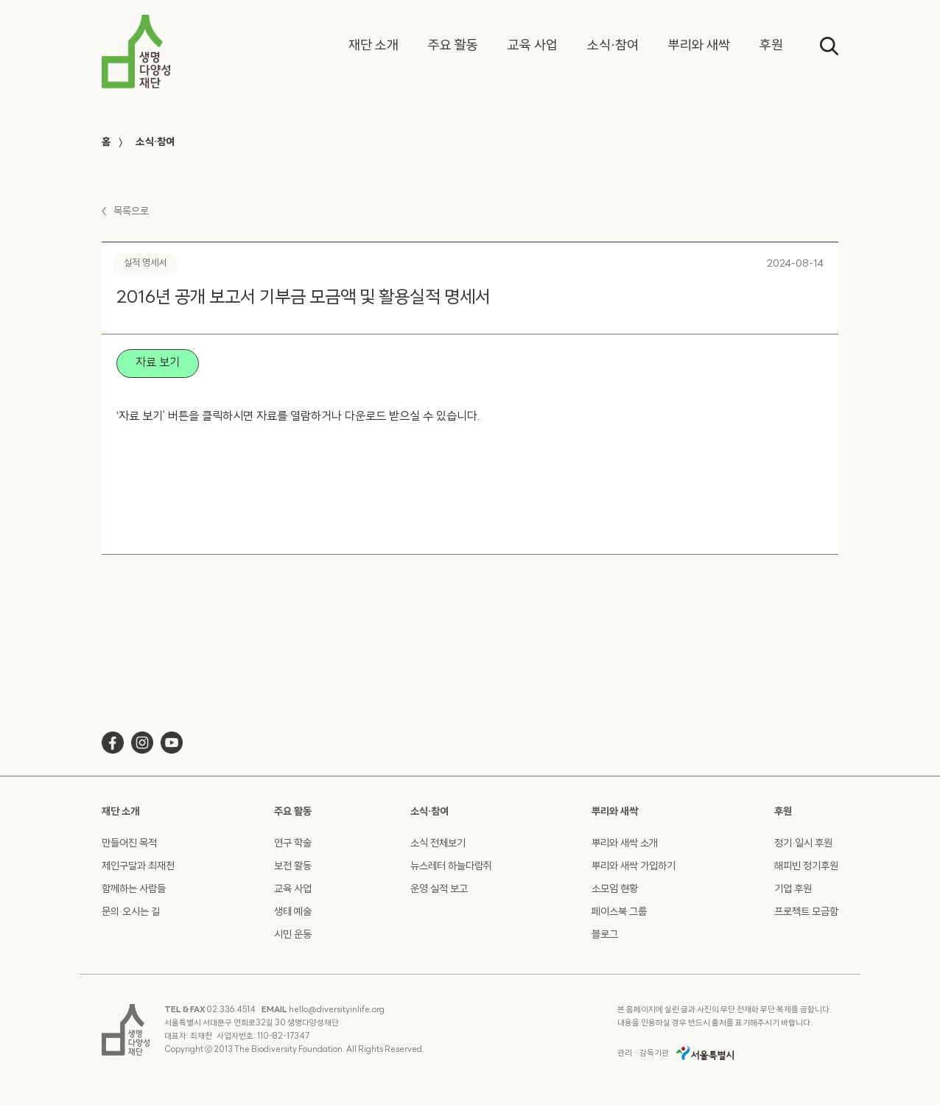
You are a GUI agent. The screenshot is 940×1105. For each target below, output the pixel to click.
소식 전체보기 (438, 843)
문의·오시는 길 (131, 912)
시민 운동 (293, 935)
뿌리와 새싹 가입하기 (634, 866)
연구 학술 (293, 843)
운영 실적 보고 (439, 889)
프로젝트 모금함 (806, 912)
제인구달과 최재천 (138, 866)
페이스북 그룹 (619, 912)
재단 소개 (120, 812)
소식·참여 (155, 142)
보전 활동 (293, 866)
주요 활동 (293, 812)
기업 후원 (793, 889)
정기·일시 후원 (803, 843)
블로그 (605, 935)
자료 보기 (158, 363)
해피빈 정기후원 (806, 866)
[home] (136, 51)
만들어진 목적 (129, 843)
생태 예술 (293, 912)
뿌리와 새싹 (615, 812)
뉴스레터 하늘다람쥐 (451, 866)
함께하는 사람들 (134, 889)
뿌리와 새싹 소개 (625, 843)
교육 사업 (293, 889)
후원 (783, 812)
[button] (373, 46)
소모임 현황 (615, 889)
